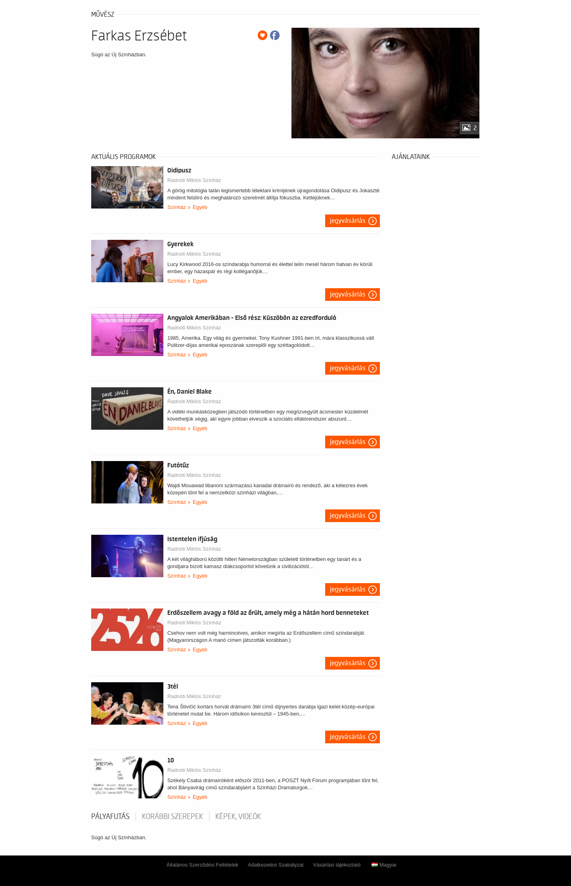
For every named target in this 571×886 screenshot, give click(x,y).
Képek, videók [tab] (238, 816)
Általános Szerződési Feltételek (202, 865)
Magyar (384, 865)
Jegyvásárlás (348, 220)
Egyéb (200, 207)
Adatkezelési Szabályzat (276, 865)
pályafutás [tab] (110, 816)
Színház (176, 207)
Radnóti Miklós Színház (194, 180)
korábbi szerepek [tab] (172, 816)
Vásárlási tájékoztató (336, 865)
